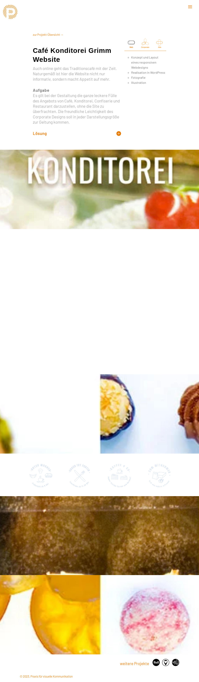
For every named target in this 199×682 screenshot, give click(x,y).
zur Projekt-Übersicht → (48, 34)
